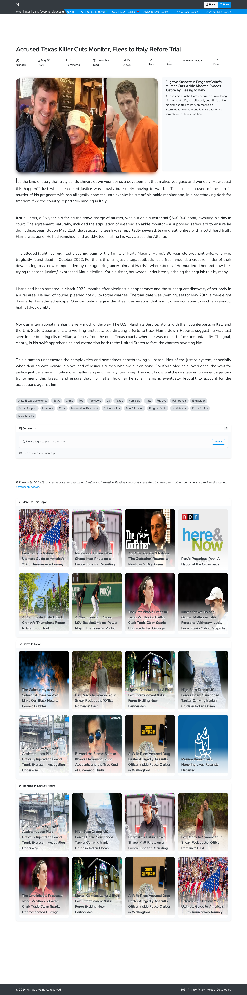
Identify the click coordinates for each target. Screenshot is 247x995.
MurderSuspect (27, 408)
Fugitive (161, 401)
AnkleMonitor (112, 408)
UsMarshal (179, 401)
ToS (183, 990)
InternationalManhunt (84, 408)
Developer (224, 990)
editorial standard (27, 487)
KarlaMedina (200, 408)
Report (216, 62)
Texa (119, 401)
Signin (224, 4)
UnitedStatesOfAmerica (32, 401)
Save (169, 62)
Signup (211, 4)
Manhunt (47, 408)
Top (81, 401)
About (211, 990)
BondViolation (134, 408)
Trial (62, 408)
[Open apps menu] (198, 4)
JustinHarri (179, 408)
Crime (69, 401)
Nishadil (32, 990)
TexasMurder (26, 416)
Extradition (199, 401)
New (56, 401)
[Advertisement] (123, 27)
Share (151, 62)
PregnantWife (158, 408)
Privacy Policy (196, 990)
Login (218, 441)
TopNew (95, 401)
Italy (148, 401)
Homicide (134, 401)
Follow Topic (191, 60)
